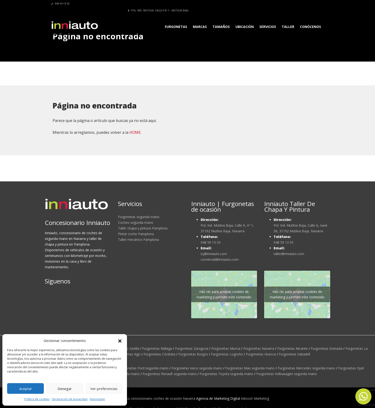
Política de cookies (37, 399)
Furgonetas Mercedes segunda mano (306, 368)
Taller (286, 20)
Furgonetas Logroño (227, 354)
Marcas (198, 20)
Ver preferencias (103, 388)
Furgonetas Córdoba (159, 354)
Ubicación (243, 20)
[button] (119, 340)
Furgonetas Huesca (261, 354)
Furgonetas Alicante (292, 348)
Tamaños (219, 20)
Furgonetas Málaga (157, 348)
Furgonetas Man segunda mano (250, 368)
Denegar (65, 388)
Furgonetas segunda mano (138, 217)
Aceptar (25, 388)
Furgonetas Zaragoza (191, 348)
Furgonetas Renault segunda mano (170, 374)
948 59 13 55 (62, 3)
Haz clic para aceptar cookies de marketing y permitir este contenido (224, 294)
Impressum (97, 399)
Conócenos (309, 20)
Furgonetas (174, 20)
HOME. (135, 132)
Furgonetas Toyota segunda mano (226, 374)
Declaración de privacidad (69, 399)
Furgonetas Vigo (127, 354)
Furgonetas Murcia (225, 348)
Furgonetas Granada (326, 348)
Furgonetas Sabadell (294, 354)
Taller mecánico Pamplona (138, 239)
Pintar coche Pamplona (136, 234)
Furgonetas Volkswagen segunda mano (286, 374)
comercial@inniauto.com (220, 259)
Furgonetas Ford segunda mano (143, 368)
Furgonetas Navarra (258, 348)
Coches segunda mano (135, 222)
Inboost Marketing (255, 398)
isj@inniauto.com (214, 253)
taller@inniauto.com (289, 253)
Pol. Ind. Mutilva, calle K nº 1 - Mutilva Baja (292, 3)
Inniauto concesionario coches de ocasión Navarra (156, 398)
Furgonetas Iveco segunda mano (197, 368)
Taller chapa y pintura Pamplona (142, 228)
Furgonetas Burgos (193, 354)
